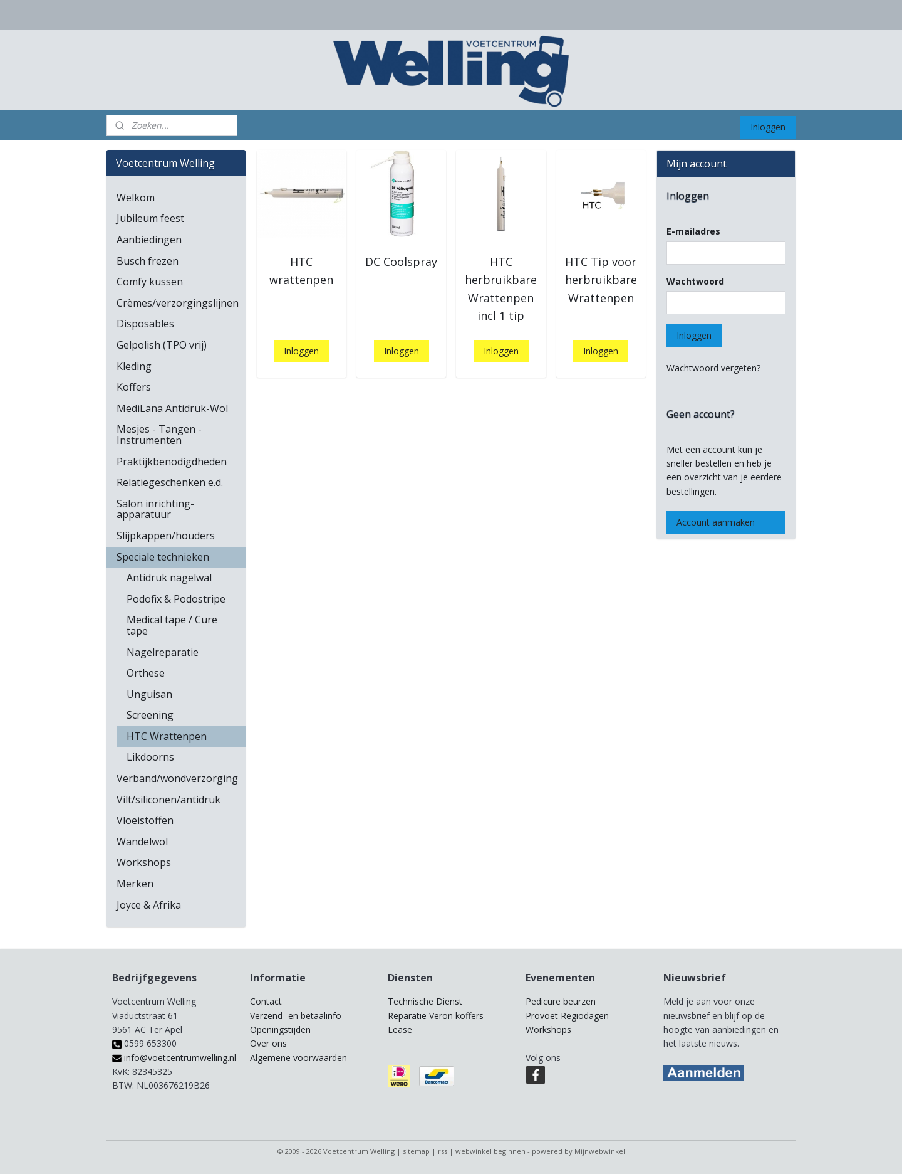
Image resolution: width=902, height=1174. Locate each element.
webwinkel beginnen (490, 1151)
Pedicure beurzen (561, 1001)
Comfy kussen (150, 281)
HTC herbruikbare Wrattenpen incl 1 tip (501, 288)
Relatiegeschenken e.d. (170, 482)
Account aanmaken (715, 522)
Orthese (146, 673)
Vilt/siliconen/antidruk (168, 799)
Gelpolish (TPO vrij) (162, 345)
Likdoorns (150, 757)
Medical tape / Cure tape (172, 625)
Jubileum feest (150, 218)
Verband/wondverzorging (177, 778)
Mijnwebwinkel (599, 1151)
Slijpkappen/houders (166, 535)
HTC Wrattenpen (167, 736)
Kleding (134, 366)
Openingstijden (280, 1029)
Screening (150, 715)
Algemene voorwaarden (298, 1058)
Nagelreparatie (163, 652)
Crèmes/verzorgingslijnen (178, 303)
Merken (135, 884)
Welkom (136, 197)
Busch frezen (148, 261)
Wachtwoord (695, 281)
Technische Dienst (425, 1001)
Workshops (144, 862)
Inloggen (767, 127)
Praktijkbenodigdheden (172, 461)
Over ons (268, 1043)
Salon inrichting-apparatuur (155, 509)
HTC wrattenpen (301, 270)
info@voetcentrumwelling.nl (174, 1058)
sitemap (416, 1151)
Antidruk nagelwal (169, 577)
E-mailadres (693, 231)
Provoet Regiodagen (567, 1016)
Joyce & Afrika (149, 905)
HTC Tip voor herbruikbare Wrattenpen (600, 279)
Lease (400, 1029)
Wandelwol (142, 842)
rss (442, 1151)
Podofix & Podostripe (176, 599)
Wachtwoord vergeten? (713, 368)
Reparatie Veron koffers (436, 1016)
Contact (266, 1001)
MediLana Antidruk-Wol (172, 408)
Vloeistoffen (145, 820)
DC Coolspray (401, 261)
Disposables (145, 324)
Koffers (134, 387)
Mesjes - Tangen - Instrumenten (159, 434)
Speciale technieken (163, 557)
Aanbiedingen (149, 239)
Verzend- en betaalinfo (295, 1016)
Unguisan (149, 694)
